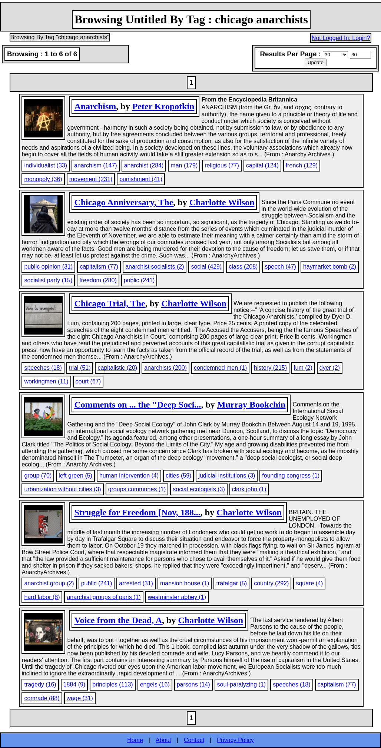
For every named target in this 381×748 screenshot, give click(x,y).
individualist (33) (45, 165)
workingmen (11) (46, 381)
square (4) (309, 583)
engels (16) (155, 684)
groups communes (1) (137, 489)
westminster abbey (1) (177, 597)
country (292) (271, 583)
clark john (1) (249, 489)
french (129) (302, 165)
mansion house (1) (184, 583)
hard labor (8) (42, 597)
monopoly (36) (43, 179)
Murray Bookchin (251, 404)
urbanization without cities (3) (62, 489)
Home (135, 740)
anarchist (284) (144, 165)
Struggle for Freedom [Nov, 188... (137, 512)
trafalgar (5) (231, 583)
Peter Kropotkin (163, 106)
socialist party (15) (48, 280)
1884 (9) (74, 684)
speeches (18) (43, 368)
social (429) (206, 266)
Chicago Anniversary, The (123, 202)
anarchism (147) (95, 165)
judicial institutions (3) (226, 475)
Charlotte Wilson (222, 202)
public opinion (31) (48, 266)
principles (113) (112, 684)
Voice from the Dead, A (118, 620)
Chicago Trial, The (109, 303)
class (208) (243, 266)
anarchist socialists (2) (154, 266)
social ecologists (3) (199, 489)
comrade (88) (41, 698)
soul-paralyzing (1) (241, 684)
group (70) (38, 475)
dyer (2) (329, 368)
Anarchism (95, 106)
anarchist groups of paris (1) (103, 597)
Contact (194, 740)
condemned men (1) (220, 368)
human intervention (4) (129, 475)
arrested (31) (136, 583)
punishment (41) (140, 179)
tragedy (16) (40, 684)
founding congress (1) (290, 475)
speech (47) (280, 266)
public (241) (139, 280)
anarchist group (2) (49, 583)
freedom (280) (98, 280)
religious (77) (222, 165)
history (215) (270, 368)
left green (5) (75, 475)
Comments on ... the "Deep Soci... (137, 404)
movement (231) (91, 179)
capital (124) (262, 165)
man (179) (184, 165)
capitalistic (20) (117, 368)
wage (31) (80, 698)
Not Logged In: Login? (341, 38)
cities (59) (178, 475)
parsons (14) (193, 684)
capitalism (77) (99, 266)
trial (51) (80, 368)
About (163, 740)
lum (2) (303, 368)
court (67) (88, 381)
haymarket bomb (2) (329, 266)
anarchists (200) (165, 368)
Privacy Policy (235, 740)
